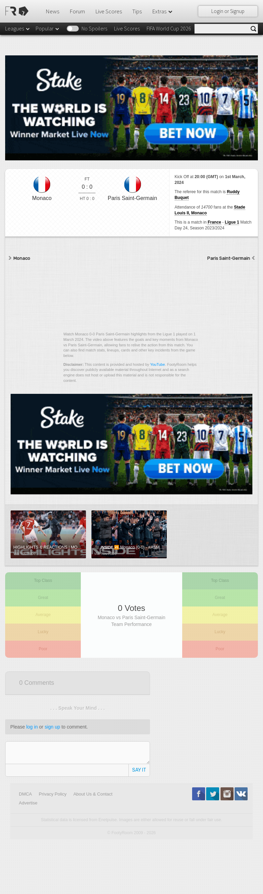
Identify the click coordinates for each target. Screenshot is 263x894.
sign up (52, 727)
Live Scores (108, 11)
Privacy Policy (52, 794)
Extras (162, 11)
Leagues (17, 28)
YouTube (157, 364)
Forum (77, 11)
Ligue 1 (232, 222)
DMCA (25, 794)
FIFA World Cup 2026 (169, 28)
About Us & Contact (92, 794)
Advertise (28, 802)
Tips (137, 11)
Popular (48, 28)
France (214, 222)
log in (32, 727)
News (52, 11)
